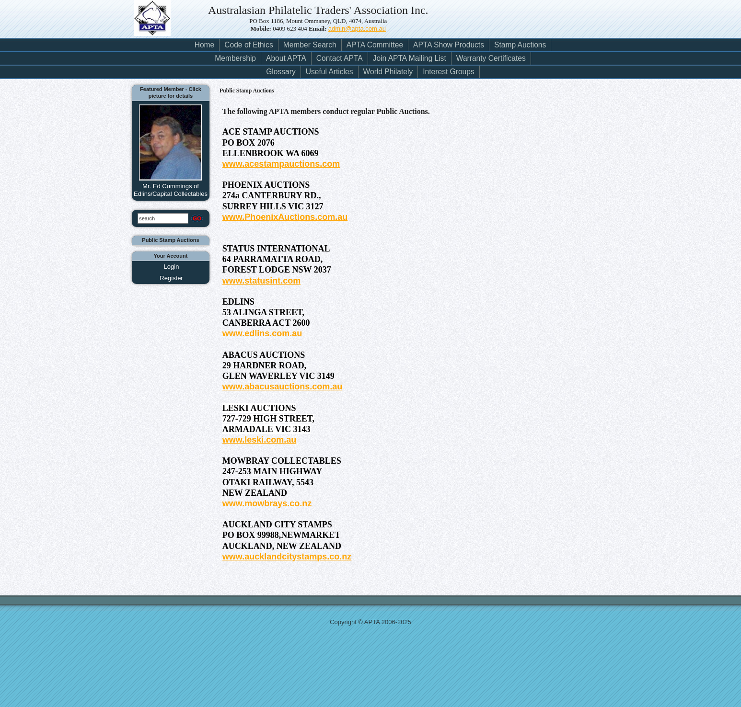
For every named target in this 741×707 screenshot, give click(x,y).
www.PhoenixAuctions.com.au (284, 217)
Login (171, 266)
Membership (235, 58)
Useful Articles (329, 72)
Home (205, 45)
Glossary (281, 72)
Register (171, 278)
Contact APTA (339, 58)
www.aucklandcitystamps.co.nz (286, 556)
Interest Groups (448, 72)
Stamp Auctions (520, 45)
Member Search (309, 45)
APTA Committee (375, 45)
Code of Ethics (248, 45)
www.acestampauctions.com (281, 164)
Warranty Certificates (491, 58)
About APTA (286, 58)
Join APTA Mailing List (409, 58)
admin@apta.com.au (357, 28)
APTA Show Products (448, 45)
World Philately (388, 72)
